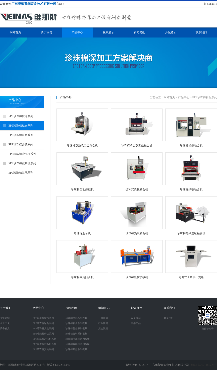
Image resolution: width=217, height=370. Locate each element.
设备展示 (170, 32)
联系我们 (201, 32)
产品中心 (77, 32)
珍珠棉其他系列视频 (76, 349)
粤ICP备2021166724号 (203, 364)
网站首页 (15, 32)
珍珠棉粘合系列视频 (76, 323)
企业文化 (5, 323)
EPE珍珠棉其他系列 (20, 172)
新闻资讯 (139, 32)
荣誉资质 (5, 328)
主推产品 (136, 323)
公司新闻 (103, 318)
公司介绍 (5, 318)
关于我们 (46, 32)
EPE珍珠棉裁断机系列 (22, 163)
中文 (203, 3)
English (212, 3)
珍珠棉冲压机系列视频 (78, 339)
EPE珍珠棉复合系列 (20, 135)
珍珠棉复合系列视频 (76, 328)
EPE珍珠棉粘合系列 (20, 125)
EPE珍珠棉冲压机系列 (22, 153)
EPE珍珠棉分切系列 (20, 144)
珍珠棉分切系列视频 (76, 333)
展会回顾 (103, 328)
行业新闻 (103, 323)
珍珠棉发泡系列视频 (76, 318)
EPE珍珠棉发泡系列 (20, 116)
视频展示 (108, 32)
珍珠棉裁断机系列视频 (78, 344)
